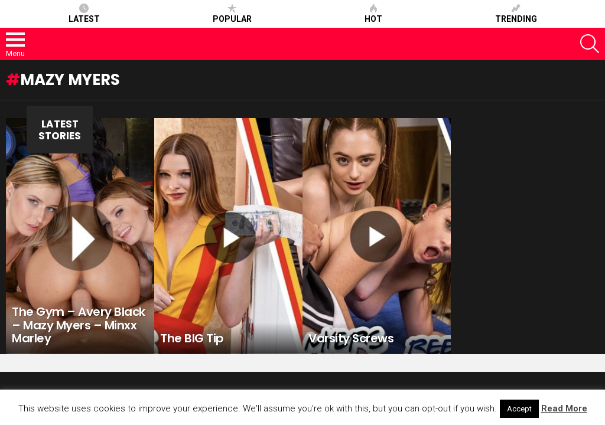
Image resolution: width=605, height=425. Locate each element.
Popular (232, 14)
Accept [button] (519, 408)
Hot (373, 14)
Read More (564, 408)
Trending (516, 14)
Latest (84, 14)
